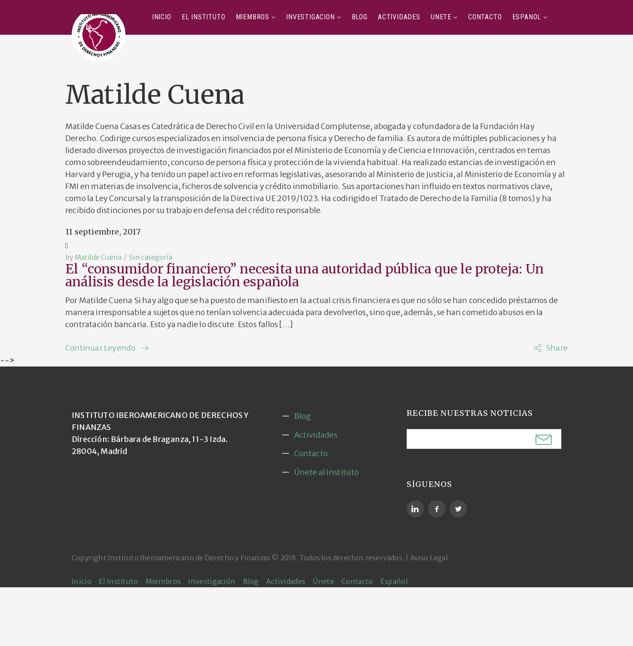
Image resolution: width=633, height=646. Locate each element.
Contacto (485, 17)
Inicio (161, 17)
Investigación (310, 17)
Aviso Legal (429, 557)
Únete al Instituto (326, 472)
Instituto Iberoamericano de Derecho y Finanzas (189, 557)
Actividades (399, 17)
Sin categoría (150, 257)
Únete (441, 17)
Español (527, 17)
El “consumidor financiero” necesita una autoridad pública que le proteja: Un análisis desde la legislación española (304, 275)
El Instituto (203, 17)
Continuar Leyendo (100, 348)
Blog (360, 17)
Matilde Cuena (98, 257)
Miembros (252, 17)
